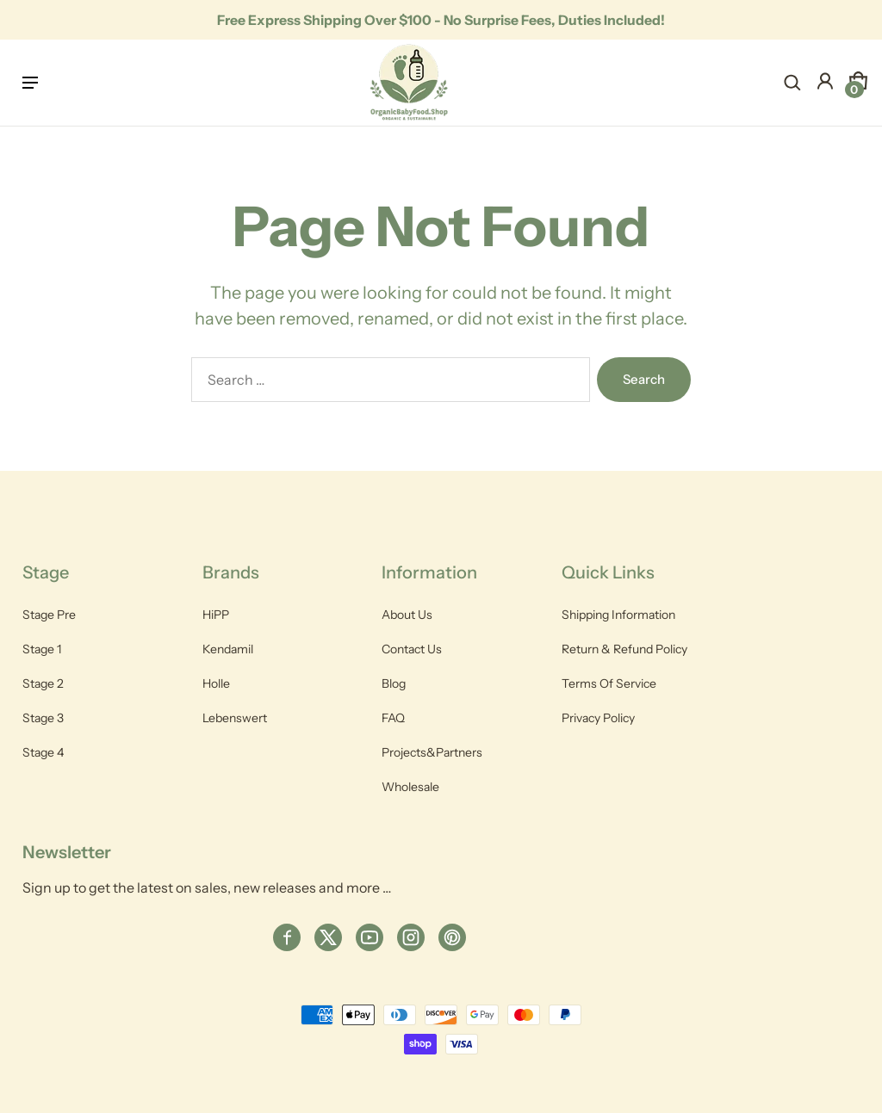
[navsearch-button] (792, 82)
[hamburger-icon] (32, 82)
